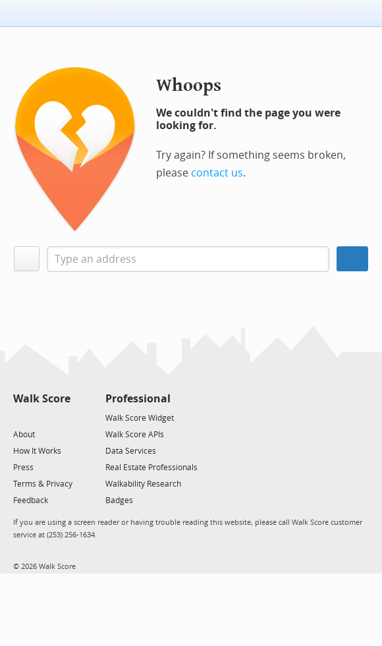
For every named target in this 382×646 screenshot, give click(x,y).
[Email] (61, 417)
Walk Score (41, 398)
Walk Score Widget (139, 418)
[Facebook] (41, 417)
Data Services (130, 451)
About (24, 434)
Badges (119, 500)
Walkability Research (143, 484)
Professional (138, 398)
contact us (217, 173)
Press (23, 467)
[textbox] (188, 259)
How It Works (37, 451)
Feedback (30, 500)
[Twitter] (20, 417)
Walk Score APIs (134, 434)
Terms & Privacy (42, 484)
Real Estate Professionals (151, 467)
